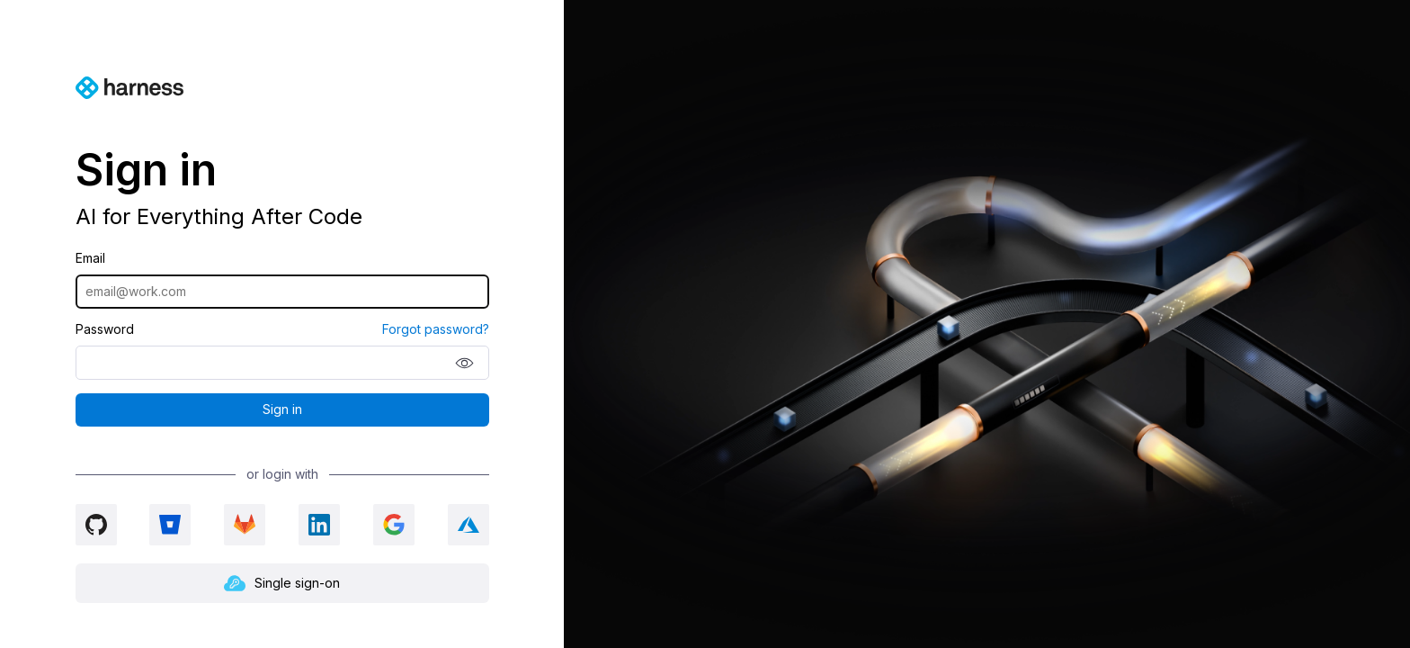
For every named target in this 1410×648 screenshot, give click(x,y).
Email (90, 258)
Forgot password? (435, 329)
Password (105, 329)
